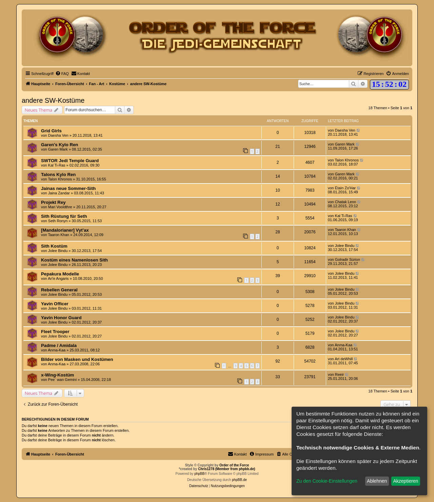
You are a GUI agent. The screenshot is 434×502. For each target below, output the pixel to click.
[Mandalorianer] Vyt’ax (65, 230)
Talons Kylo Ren (58, 174)
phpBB (199, 474)
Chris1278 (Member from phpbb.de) (226, 469)
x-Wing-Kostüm (57, 375)
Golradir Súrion (347, 259)
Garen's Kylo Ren (59, 144)
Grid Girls (51, 130)
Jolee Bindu (58, 251)
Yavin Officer (54, 303)
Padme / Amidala (59, 345)
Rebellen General (59, 289)
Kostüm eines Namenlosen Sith (74, 260)
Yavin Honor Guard (61, 317)
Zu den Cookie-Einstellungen (326, 481)
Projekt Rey (53, 202)
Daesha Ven (58, 135)
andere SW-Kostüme (53, 100)
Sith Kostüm (54, 246)
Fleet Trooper (55, 331)
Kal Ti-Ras (56, 165)
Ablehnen (377, 481)
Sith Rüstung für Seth (64, 216)
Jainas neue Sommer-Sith (68, 188)
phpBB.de (239, 480)
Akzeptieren (405, 481)
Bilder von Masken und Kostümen (77, 359)
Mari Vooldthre (60, 207)
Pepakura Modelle (60, 273)
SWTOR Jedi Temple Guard (70, 160)
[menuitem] (62, 74)
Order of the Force (234, 465)
